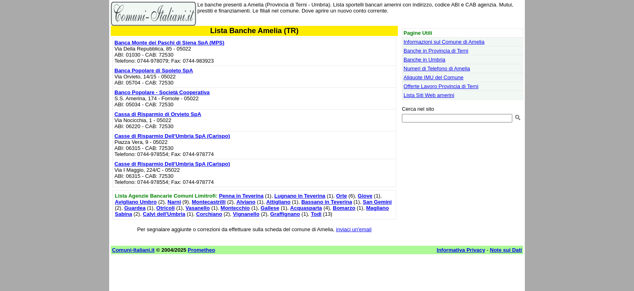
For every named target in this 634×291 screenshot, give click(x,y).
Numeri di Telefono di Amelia (437, 68)
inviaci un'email (354, 229)
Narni (174, 202)
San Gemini (377, 202)
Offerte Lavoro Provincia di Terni (441, 86)
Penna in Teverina (241, 196)
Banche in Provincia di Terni (436, 51)
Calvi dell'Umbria (164, 214)
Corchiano (209, 214)
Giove (365, 196)
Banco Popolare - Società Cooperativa (162, 92)
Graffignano (285, 214)
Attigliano (278, 202)
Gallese (270, 208)
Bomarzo (344, 208)
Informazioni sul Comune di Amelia (444, 42)
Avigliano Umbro (136, 202)
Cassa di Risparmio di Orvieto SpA (157, 114)
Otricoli (165, 208)
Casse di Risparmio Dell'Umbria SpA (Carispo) (172, 136)
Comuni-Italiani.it (133, 250)
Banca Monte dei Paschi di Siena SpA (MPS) (169, 43)
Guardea (135, 208)
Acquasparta (306, 208)
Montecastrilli (209, 202)
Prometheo (201, 250)
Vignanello (246, 214)
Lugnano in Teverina (299, 196)
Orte (341, 196)
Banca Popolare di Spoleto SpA (153, 70)
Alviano (246, 202)
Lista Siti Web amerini (429, 95)
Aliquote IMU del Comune (433, 77)
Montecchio (235, 208)
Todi (316, 214)
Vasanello (198, 208)
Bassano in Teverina (326, 202)
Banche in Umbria (424, 60)
